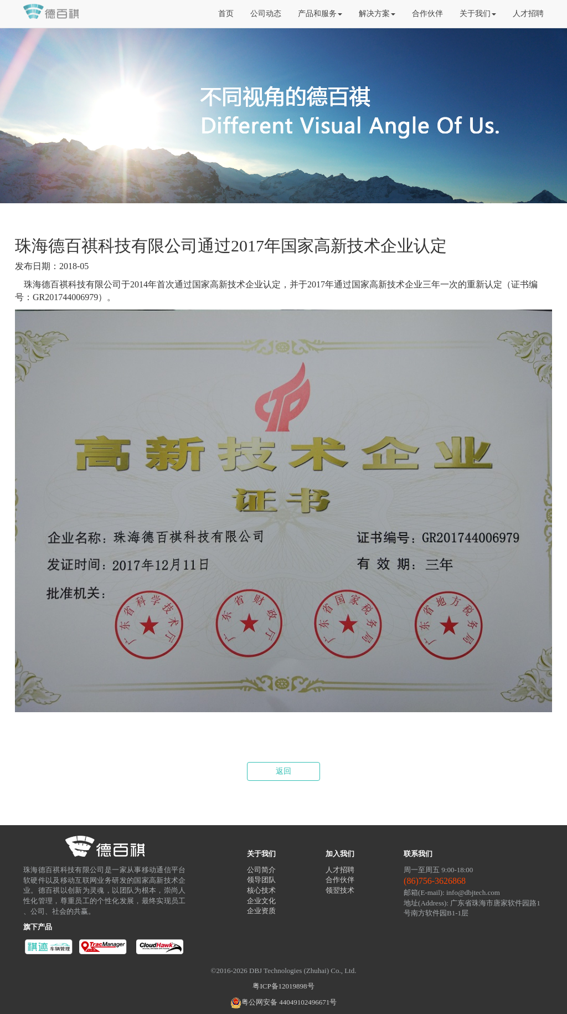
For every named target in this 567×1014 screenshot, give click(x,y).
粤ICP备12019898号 (283, 986)
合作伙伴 (427, 13)
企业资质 (261, 911)
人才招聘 (528, 13)
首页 (226, 13)
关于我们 (261, 854)
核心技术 (261, 890)
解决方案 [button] (377, 13)
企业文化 (261, 901)
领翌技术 (340, 890)
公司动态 (265, 13)
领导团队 (261, 880)
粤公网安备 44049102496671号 (283, 1002)
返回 (283, 771)
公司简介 (261, 870)
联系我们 (418, 854)
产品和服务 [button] (320, 13)
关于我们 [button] (478, 13)
